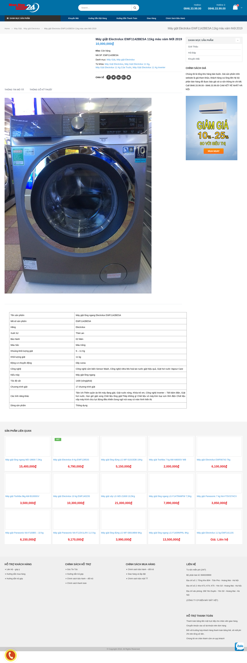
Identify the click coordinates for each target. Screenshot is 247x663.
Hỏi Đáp (192, 53)
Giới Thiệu (193, 46)
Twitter (113, 77)
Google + (123, 77)
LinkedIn (118, 77)
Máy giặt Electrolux (126, 59)
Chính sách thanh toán (77, 583)
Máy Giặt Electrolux (114, 64)
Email (128, 77)
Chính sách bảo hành (175, 18)
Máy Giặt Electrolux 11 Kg (137, 64)
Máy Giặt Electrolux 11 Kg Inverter (149, 67)
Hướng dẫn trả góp (15, 579)
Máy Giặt (111, 59)
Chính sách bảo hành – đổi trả (80, 579)
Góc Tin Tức (72, 569)
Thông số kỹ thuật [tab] (41, 89)
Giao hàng (151, 18)
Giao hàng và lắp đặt (137, 574)
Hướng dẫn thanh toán (126, 18)
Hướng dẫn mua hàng (16, 574)
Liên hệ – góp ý (13, 569)
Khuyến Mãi (194, 59)
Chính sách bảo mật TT (138, 579)
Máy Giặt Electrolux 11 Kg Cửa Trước (113, 67)
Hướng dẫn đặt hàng (97, 18)
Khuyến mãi (73, 18)
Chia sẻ (100, 77)
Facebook (108, 77)
